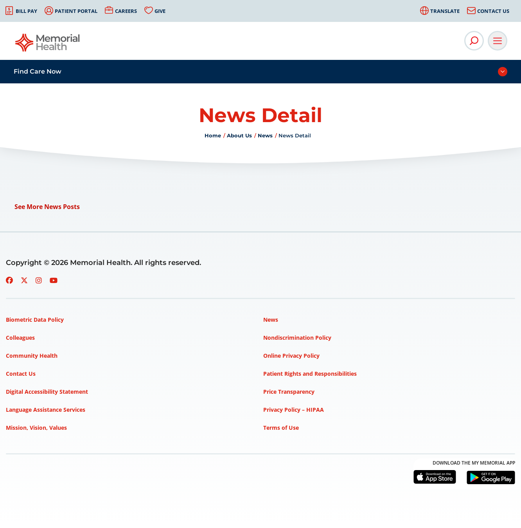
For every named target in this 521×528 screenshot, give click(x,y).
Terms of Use (281, 427)
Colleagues (20, 337)
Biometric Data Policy (35, 319)
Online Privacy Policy (291, 355)
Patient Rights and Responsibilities (310, 373)
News (265, 135)
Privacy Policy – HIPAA (293, 409)
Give (160, 10)
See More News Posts (47, 206)
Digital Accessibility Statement (47, 391)
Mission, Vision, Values (36, 427)
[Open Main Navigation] (497, 40)
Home (213, 135)
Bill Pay (26, 10)
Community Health (31, 355)
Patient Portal (76, 10)
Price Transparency (288, 391)
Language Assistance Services (45, 409)
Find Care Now (37, 71)
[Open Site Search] (474, 40)
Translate (445, 10)
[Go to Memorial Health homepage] (48, 45)
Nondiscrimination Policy (297, 337)
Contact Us (493, 10)
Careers (126, 10)
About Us (239, 135)
